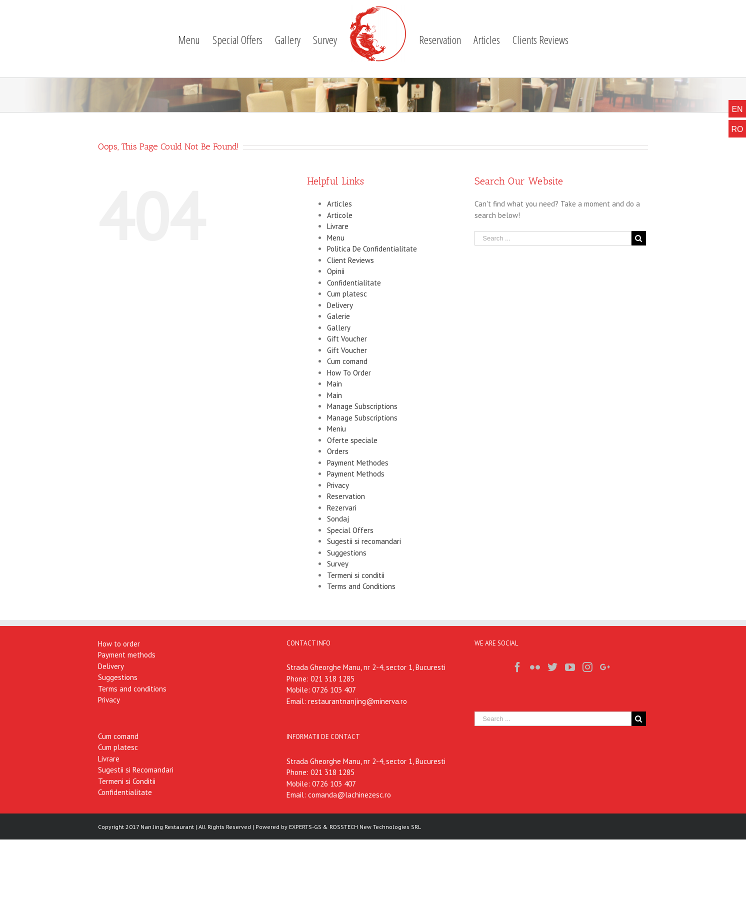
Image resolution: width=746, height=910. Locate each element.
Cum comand (347, 361)
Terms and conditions (132, 689)
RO (738, 129)
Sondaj (338, 519)
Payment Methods (355, 473)
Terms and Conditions (361, 586)
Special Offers (350, 530)
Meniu (336, 429)
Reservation (346, 496)
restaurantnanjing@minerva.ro (357, 701)
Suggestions (346, 553)
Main (334, 383)
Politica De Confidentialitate (372, 249)
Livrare (337, 226)
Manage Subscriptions (362, 406)
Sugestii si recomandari (364, 541)
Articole (339, 215)
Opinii (335, 271)
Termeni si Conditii (127, 781)
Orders (337, 451)
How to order (119, 643)
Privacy (338, 485)
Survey (337, 563)
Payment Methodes (357, 463)
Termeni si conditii (355, 575)
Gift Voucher (347, 339)
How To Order (349, 373)
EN (737, 109)
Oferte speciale (352, 440)
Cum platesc (347, 293)
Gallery (338, 327)
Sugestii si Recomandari (136, 769)
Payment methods (127, 655)
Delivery (340, 305)
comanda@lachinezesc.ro (349, 795)
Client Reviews (350, 260)
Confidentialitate (354, 283)
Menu (335, 237)
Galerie (338, 316)
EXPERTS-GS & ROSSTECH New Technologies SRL (355, 826)
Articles (339, 203)
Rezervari (341, 507)
